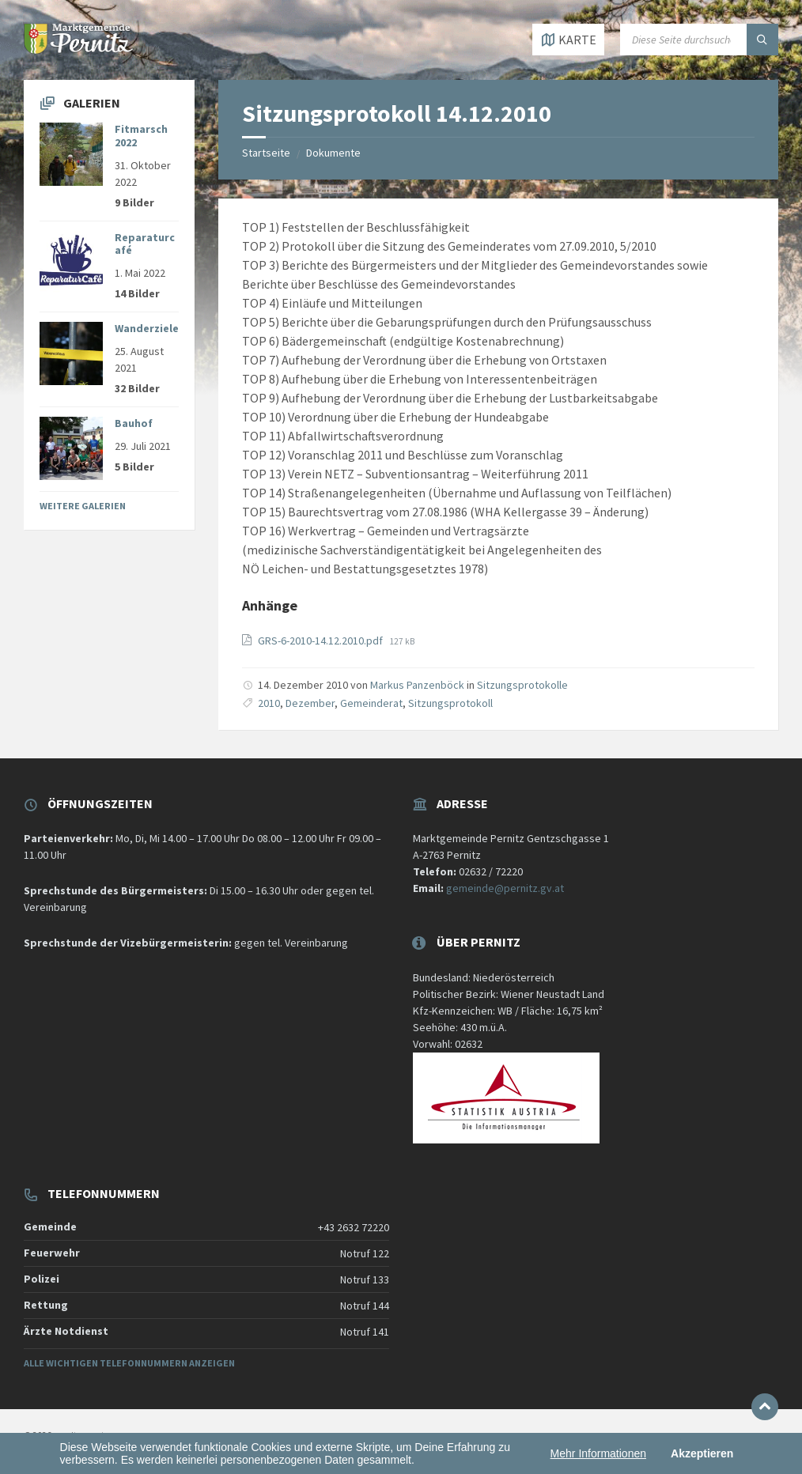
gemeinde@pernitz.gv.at (505, 888)
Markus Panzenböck (417, 685)
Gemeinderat (371, 703)
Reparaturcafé (145, 244)
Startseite (266, 153)
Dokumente (333, 153)
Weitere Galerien (83, 506)
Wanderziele (147, 328)
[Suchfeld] (699, 39)
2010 (269, 703)
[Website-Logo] (79, 49)
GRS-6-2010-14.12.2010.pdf (321, 640)
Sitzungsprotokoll (450, 703)
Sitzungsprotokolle (522, 685)
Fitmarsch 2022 (141, 135)
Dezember (310, 703)
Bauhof (134, 423)
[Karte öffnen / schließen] (568, 39)
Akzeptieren (702, 1453)
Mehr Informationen (598, 1453)
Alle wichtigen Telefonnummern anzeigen (129, 1363)
